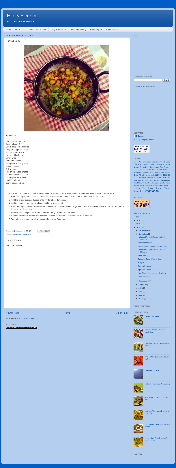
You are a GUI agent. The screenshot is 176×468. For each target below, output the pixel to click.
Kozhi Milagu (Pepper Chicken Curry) (153, 246)
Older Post (122, 312)
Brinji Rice (142, 255)
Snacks (151, 183)
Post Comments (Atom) (26, 318)
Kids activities (155, 172)
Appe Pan (138, 162)
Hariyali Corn (143, 263)
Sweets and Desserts (154, 185)
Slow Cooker (143, 183)
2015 (138, 224)
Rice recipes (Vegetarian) (159, 180)
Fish (135, 170)
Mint (141, 175)
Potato (159, 178)
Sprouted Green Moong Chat (149, 259)
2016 (138, 220)
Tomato (167, 188)
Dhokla (136, 167)
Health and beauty (78, 30)
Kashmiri (146, 172)
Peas (140, 178)
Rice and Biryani (141, 180)
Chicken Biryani (149, 165)
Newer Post (12, 312)
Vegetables (16, 235)
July (140, 288)
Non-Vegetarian (162, 175)
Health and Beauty (154, 170)
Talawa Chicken (144, 266)
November (142, 234)
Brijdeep (139, 136)
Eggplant (167, 167)
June (140, 292)
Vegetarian (26, 235)
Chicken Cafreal (144, 277)
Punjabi (166, 177)
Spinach (142, 185)
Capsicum (155, 162)
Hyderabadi (138, 172)
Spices (136, 185)
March (141, 299)
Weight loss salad (152, 316)
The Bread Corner (152, 188)
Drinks (142, 167)
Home (8, 30)
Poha (154, 178)
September (143, 281)
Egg (161, 167)
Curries (166, 164)
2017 (138, 217)
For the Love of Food (37, 30)
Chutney (159, 165)
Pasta (135, 178)
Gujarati (141, 170)
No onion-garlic (149, 175)
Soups (157, 183)
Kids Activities (112, 30)
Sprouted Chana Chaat (147, 270)
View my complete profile (144, 140)
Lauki (162, 172)
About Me (19, 30)
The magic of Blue (152, 370)
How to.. (166, 170)
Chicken (137, 164)
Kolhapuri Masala (145, 243)
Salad (136, 183)
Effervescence (22, 15)
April (140, 295)
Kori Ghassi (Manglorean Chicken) (152, 273)
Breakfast (147, 162)
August (141, 285)
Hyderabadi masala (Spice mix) (157, 384)
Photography (96, 30)
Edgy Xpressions (58, 30)
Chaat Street (165, 162)
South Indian (165, 183)
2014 (138, 227)
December (142, 230)
